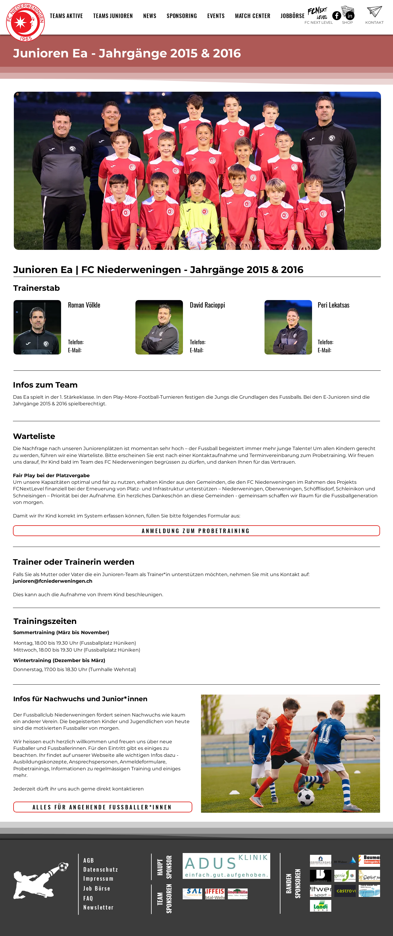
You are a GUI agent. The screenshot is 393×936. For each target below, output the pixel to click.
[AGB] (112, 860)
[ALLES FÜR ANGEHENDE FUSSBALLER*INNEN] (102, 807)
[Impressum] (112, 878)
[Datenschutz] (112, 869)
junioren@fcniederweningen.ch (52, 581)
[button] (66, 15)
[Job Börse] (112, 888)
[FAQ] (112, 898)
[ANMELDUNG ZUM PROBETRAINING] (196, 530)
